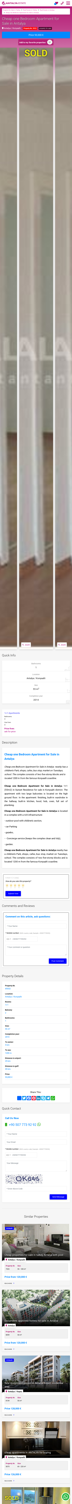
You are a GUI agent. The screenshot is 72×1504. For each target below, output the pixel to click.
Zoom (26, 645)
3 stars (15, 885)
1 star (7, 885)
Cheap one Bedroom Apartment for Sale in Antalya (22, 13)
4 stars (19, 885)
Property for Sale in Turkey (11, 10)
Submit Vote (13, 894)
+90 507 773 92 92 (23, 1125)
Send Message (58, 1197)
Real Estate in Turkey (30, 10)
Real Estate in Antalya (47, 10)
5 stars (23, 885)
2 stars (11, 885)
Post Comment (58, 961)
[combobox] (8, 1155)
